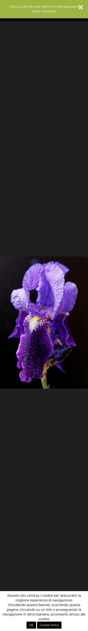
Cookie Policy (49, 625)
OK (31, 625)
